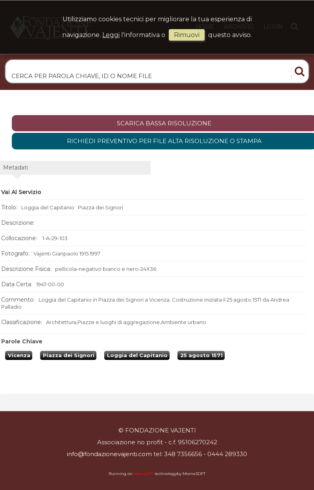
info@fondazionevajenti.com (109, 454)
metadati (15, 167)
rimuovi (186, 35)
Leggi (111, 35)
